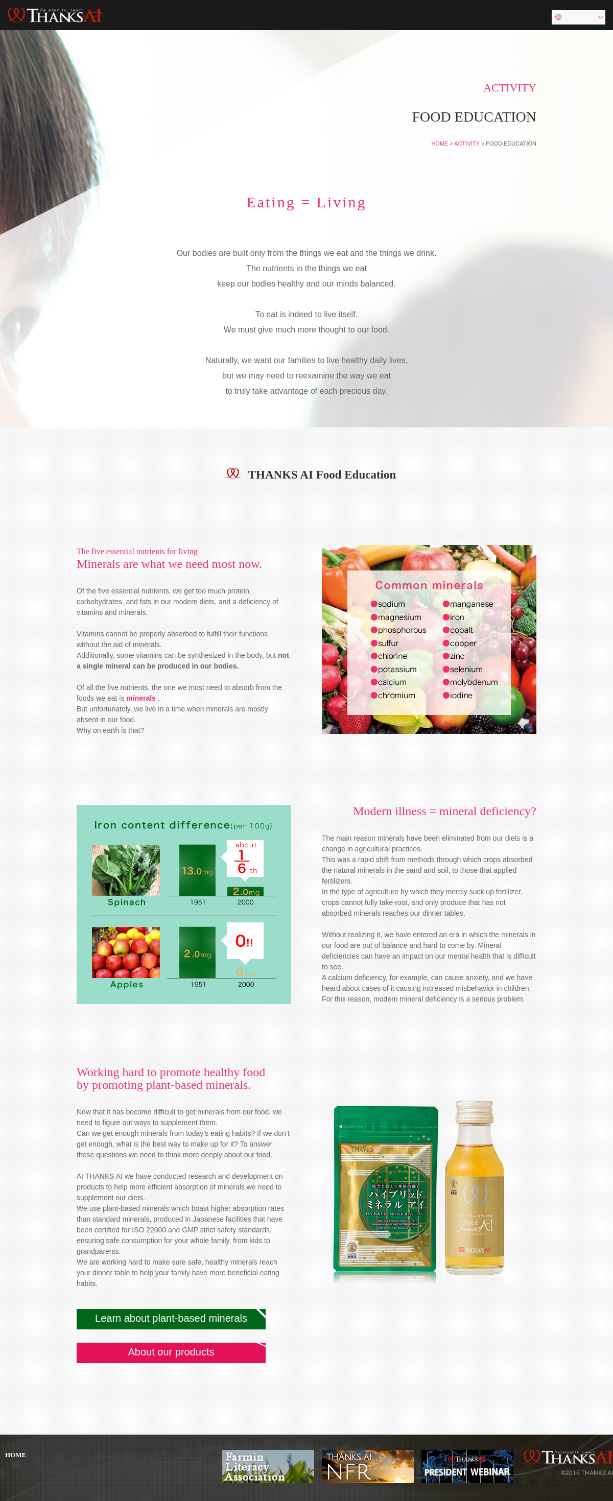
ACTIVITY (466, 143)
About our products (171, 1351)
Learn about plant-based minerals (171, 1318)
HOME (439, 143)
